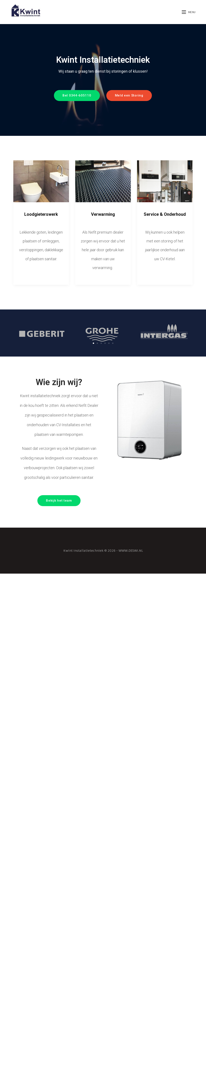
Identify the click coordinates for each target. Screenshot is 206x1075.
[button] (77, 95)
